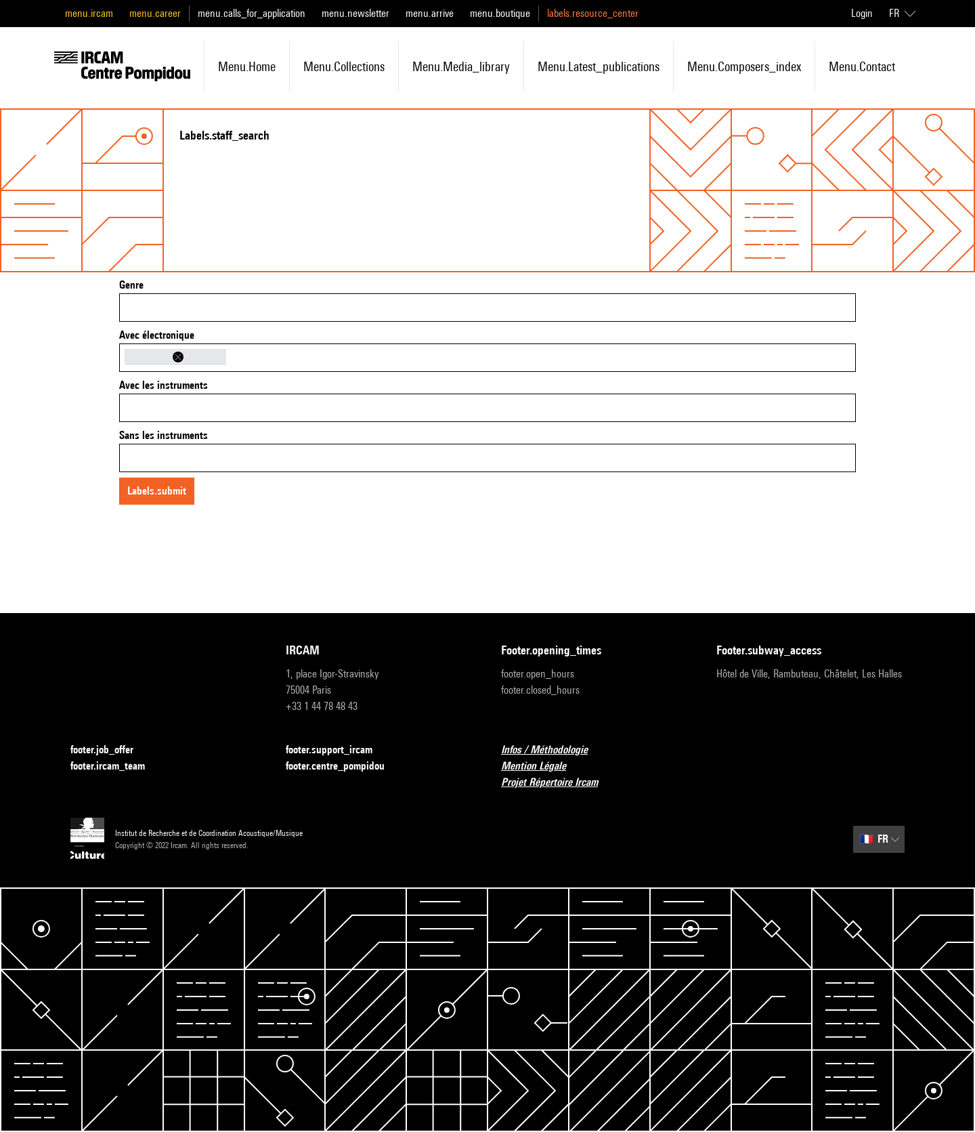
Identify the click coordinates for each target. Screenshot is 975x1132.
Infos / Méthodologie (552, 750)
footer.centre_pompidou (343, 766)
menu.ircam (89, 13)
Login (862, 13)
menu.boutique (500, 13)
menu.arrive (430, 13)
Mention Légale (541, 766)
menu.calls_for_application (251, 13)
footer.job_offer (110, 750)
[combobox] (487, 307)
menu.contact (862, 66)
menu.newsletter (355, 13)
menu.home (247, 66)
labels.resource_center (592, 13)
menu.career (155, 13)
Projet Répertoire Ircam (557, 783)
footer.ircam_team (115, 766)
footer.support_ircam (337, 750)
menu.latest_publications (598, 66)
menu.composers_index (744, 66)
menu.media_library (461, 66)
